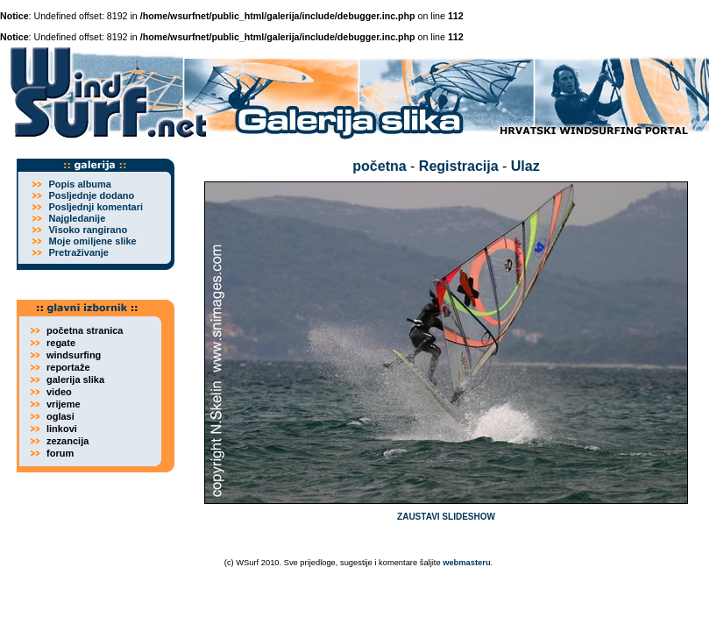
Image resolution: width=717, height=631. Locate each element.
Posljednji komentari (95, 207)
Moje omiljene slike (92, 241)
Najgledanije (76, 218)
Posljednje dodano (91, 195)
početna (379, 166)
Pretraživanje (78, 252)
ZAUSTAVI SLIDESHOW (446, 516)
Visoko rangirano (87, 229)
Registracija (459, 166)
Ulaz (525, 166)
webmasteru (466, 562)
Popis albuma (79, 184)
